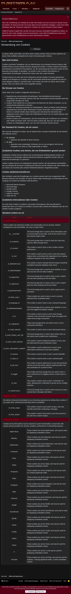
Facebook (48, 450)
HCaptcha (48, 470)
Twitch (47, 537)
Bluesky (48, 437)
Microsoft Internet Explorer (15, 184)
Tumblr (47, 530)
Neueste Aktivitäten (7, 12)
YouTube (48, 557)
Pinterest (48, 497)
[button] (18, 9)
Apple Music (49, 430)
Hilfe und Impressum (55, 581)
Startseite (6, 9)
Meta (47, 490)
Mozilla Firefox (11, 189)
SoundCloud (49, 510)
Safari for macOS (12, 193)
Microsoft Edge (11, 187)
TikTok (47, 524)
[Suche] (68, 9)
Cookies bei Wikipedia (50, 206)
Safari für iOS (11, 196)
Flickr (47, 457)
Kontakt (20, 581)
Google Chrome (12, 191)
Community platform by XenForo (35, 584)
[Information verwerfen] (68, 17)
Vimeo (47, 544)
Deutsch (4, 581)
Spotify (47, 517)
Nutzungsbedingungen (31, 581)
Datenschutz (44, 581)
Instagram (48, 484)
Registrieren (18, 12)
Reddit (47, 504)
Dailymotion (49, 444)
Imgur (47, 477)
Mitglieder (36, 9)
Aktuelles (25, 9)
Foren (15, 9)
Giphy (47, 464)
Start (64, 581)
